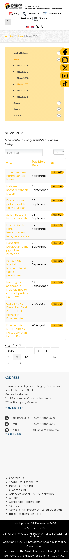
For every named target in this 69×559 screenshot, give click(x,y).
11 (36, 357)
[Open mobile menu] (8, 22)
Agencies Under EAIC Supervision (31, 494)
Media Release (20, 53)
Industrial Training (21, 486)
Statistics (18, 115)
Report (17, 109)
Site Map (40, 18)
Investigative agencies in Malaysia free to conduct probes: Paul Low (17, 290)
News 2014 (23, 90)
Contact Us (30, 13)
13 (54, 357)
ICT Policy (8, 533)
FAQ (13, 13)
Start (11, 350)
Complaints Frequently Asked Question (35, 509)
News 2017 (22, 71)
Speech (17, 103)
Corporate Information (24, 502)
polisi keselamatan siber (25, 513)
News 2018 (23, 65)
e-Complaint (17, 490)
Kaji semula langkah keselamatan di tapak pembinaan (16, 268)
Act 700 (14, 505)
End (18, 363)
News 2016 (22, 78)
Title (9, 163)
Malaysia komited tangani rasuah (17, 190)
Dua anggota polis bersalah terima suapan (16, 204)
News (16, 59)
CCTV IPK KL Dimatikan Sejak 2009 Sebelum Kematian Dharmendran (17, 311)
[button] (59, 53)
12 (45, 357)
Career (13, 497)
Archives (35, 536)
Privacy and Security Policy (34, 533)
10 (26, 357)
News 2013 (22, 96)
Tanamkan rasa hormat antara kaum (16, 176)
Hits (53, 163)
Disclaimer (60, 533)
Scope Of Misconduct (23, 482)
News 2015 (22, 84)
